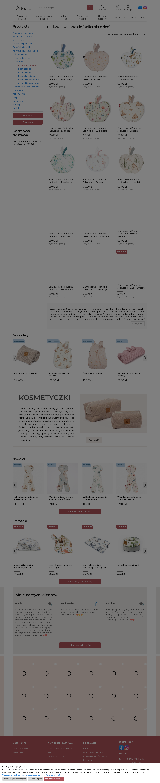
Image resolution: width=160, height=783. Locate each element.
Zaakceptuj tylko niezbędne (15, 779)
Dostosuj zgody (35, 779)
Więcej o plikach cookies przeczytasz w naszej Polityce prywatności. (33, 775)
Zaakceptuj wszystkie (53, 779)
